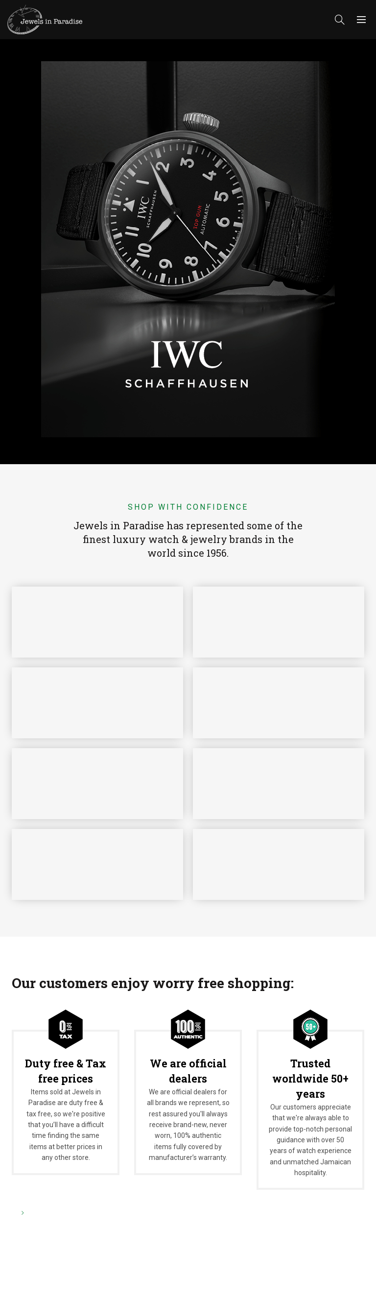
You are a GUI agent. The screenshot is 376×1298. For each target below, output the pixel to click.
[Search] (340, 19)
